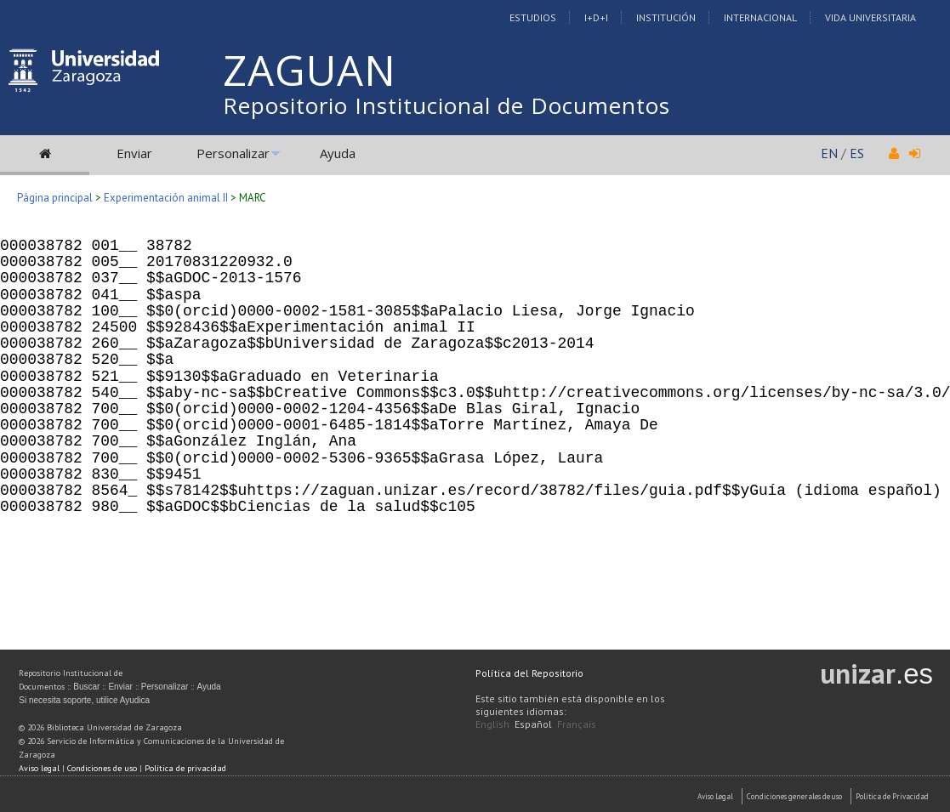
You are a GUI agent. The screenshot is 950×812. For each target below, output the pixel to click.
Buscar (86, 686)
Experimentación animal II (166, 197)
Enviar (134, 153)
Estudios (532, 17)
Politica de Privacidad (892, 796)
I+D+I (596, 17)
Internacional (760, 17)
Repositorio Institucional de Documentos (446, 105)
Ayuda (338, 153)
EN (829, 153)
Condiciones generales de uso (794, 796)
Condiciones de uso (102, 768)
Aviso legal (39, 768)
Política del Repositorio (529, 673)
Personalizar (233, 153)
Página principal (55, 197)
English (492, 724)
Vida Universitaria (870, 17)
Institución (666, 17)
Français (576, 724)
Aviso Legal (715, 796)
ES (857, 153)
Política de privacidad (185, 768)
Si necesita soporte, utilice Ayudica (84, 700)
